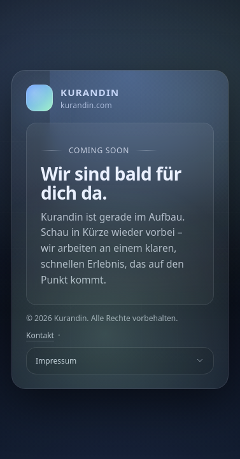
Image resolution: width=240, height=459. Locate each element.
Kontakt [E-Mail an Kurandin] (40, 335)
